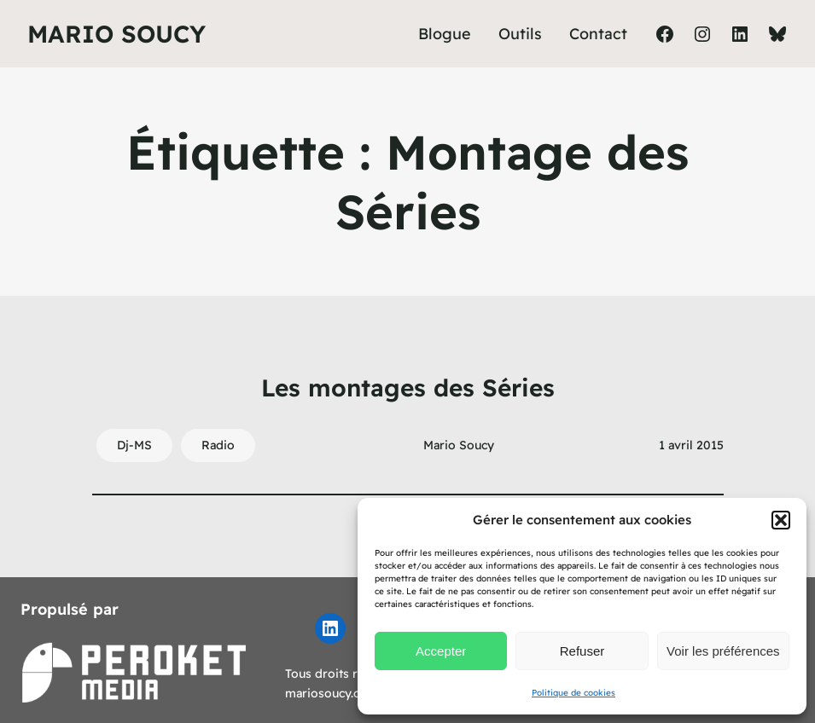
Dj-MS (134, 445)
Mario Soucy (116, 34)
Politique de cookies (573, 692)
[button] (780, 520)
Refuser (582, 651)
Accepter (441, 651)
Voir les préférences (723, 651)
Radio (218, 445)
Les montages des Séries (408, 387)
